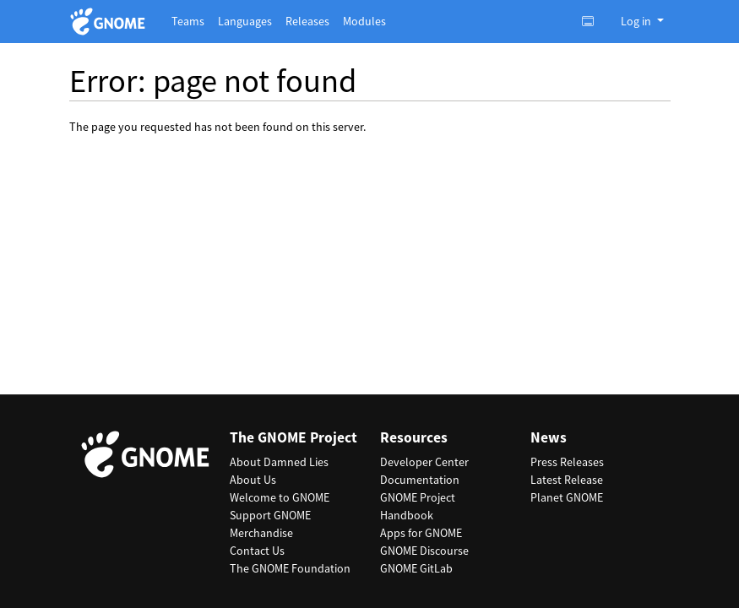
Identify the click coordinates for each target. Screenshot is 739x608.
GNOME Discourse (424, 550)
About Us (253, 479)
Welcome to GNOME (279, 497)
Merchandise (261, 532)
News (548, 438)
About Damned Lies (279, 462)
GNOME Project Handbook (417, 506)
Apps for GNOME (421, 532)
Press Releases (567, 462)
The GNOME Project (293, 438)
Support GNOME (270, 515)
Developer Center (424, 462)
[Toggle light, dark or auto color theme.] (593, 21)
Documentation (419, 479)
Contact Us (257, 550)
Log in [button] (637, 21)
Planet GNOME (566, 497)
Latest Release (566, 479)
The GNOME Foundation (290, 568)
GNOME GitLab (416, 568)
